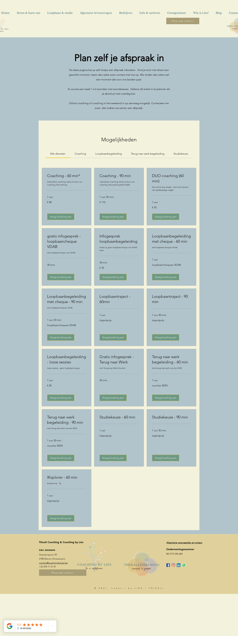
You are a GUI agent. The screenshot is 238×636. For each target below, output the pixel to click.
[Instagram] (173, 565)
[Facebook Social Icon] (168, 565)
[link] (57, 153)
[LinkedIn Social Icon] (178, 565)
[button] (60, 216)
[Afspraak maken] (182, 21)
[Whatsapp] (184, 565)
